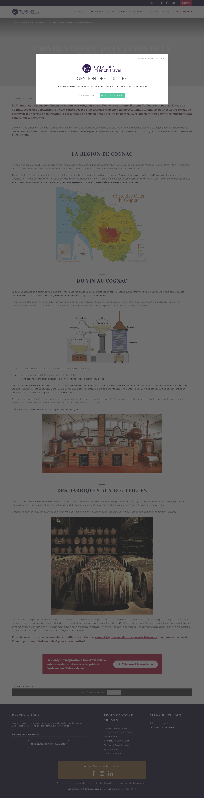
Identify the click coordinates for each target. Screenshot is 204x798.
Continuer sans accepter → (149, 58)
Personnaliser (87, 96)
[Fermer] (102, 399)
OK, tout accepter (112, 96)
